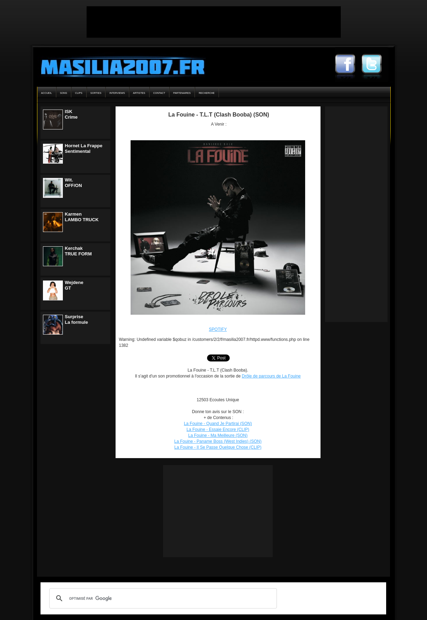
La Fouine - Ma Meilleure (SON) (218, 435)
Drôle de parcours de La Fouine (271, 376)
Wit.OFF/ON (73, 182)
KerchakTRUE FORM (78, 251)
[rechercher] (162, 598)
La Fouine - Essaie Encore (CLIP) (217, 429)
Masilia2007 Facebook (348, 64)
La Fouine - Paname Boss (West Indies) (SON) (218, 441)
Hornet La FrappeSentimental (84, 148)
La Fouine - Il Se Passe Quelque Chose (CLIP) (217, 447)
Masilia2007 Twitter (375, 64)
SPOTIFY (218, 329)
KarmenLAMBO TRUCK (82, 216)
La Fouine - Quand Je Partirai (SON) (218, 423)
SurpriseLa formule (76, 319)
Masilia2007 (119, 66)
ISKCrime (71, 114)
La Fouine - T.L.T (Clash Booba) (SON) (218, 115)
